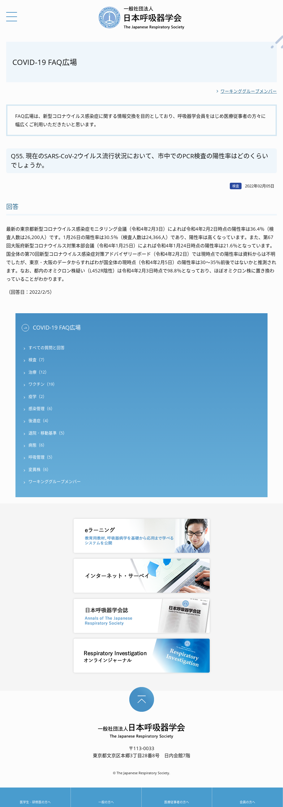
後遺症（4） (39, 420)
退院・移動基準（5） (47, 433)
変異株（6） (39, 469)
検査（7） (37, 359)
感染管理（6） (41, 408)
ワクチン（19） (42, 384)
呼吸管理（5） (41, 457)
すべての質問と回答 (46, 347)
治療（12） (38, 372)
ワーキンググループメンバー (249, 91)
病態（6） (37, 445)
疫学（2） (37, 396)
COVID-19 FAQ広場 (57, 327)
